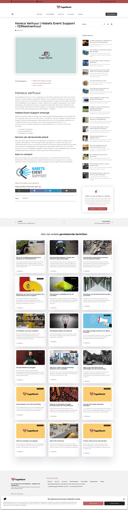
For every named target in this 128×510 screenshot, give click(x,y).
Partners (39, 14)
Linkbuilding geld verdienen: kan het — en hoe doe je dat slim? (65, 486)
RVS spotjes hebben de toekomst (61, 331)
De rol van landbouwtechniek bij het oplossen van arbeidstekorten (28, 258)
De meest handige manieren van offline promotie (96, 331)
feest (25, 97)
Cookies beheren (114, 503)
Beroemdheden (74, 481)
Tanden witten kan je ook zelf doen (95, 441)
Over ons (61, 14)
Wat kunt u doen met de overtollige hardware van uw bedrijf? (62, 368)
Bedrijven (20, 30)
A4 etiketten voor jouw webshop (27, 331)
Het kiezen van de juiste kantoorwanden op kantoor (97, 294)
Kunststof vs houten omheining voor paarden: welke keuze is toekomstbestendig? (100, 108)
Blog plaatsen (94, 481)
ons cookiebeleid (16, 505)
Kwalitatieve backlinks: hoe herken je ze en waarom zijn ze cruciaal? (66, 484)
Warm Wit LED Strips (57, 441)
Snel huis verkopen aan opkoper (27, 441)
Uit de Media (50, 14)
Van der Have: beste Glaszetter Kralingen (93, 404)
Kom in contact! (37, 85)
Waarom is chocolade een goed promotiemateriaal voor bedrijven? (61, 404)
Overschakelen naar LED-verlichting (28, 404)
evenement (32, 97)
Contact (80, 14)
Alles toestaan (93, 503)
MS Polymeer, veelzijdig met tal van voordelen (62, 294)
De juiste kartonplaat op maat (98, 80)
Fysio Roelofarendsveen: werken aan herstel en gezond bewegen (62, 258)
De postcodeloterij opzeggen (26, 367)
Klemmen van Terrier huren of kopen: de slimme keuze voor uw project (30, 294)
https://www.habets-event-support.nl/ (27, 183)
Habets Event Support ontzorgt (42, 81)
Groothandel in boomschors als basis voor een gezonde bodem (95, 258)
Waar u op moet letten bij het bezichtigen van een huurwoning (94, 368)
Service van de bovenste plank (42, 83)
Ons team (71, 14)
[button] (124, 499)
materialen (59, 124)
